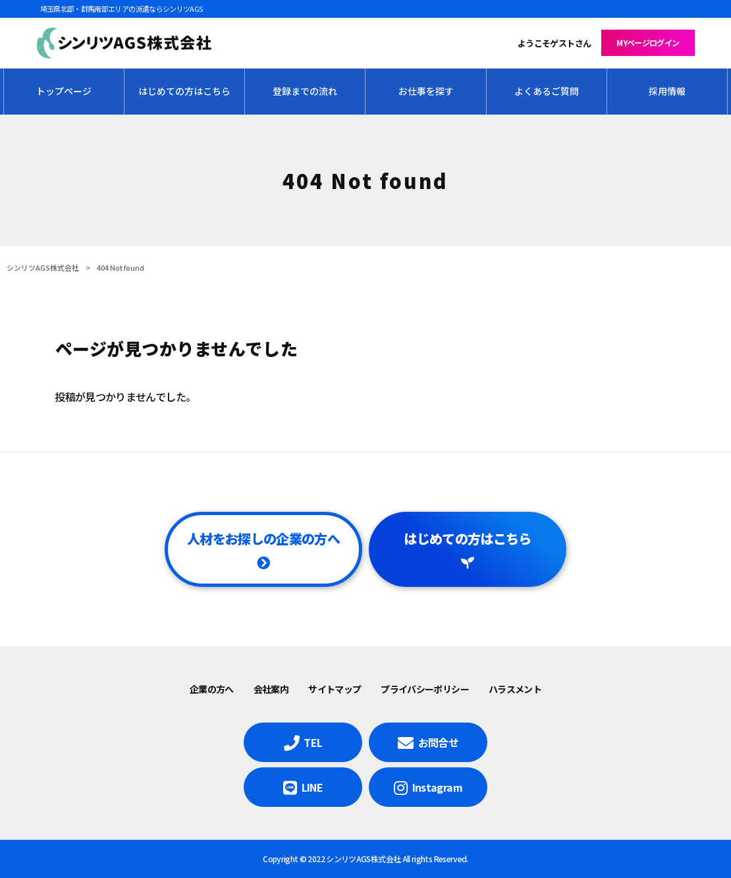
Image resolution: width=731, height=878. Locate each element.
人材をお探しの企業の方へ (263, 538)
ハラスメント (515, 689)
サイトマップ (334, 689)
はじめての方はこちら (467, 538)
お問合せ (438, 742)
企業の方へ (212, 689)
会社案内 (271, 689)
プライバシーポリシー (425, 689)
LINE (312, 787)
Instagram (437, 787)
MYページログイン (647, 42)
